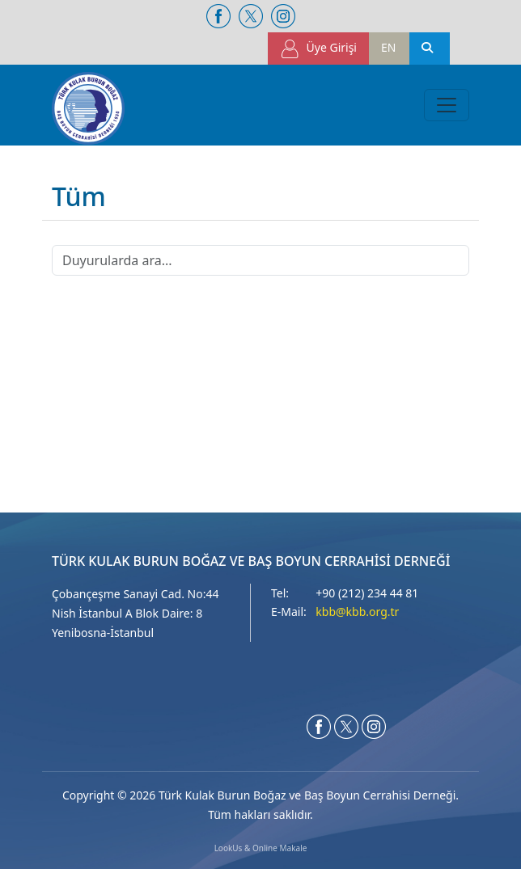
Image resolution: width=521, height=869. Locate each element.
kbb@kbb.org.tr (357, 611)
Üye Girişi (318, 49)
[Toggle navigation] (446, 105)
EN (388, 47)
